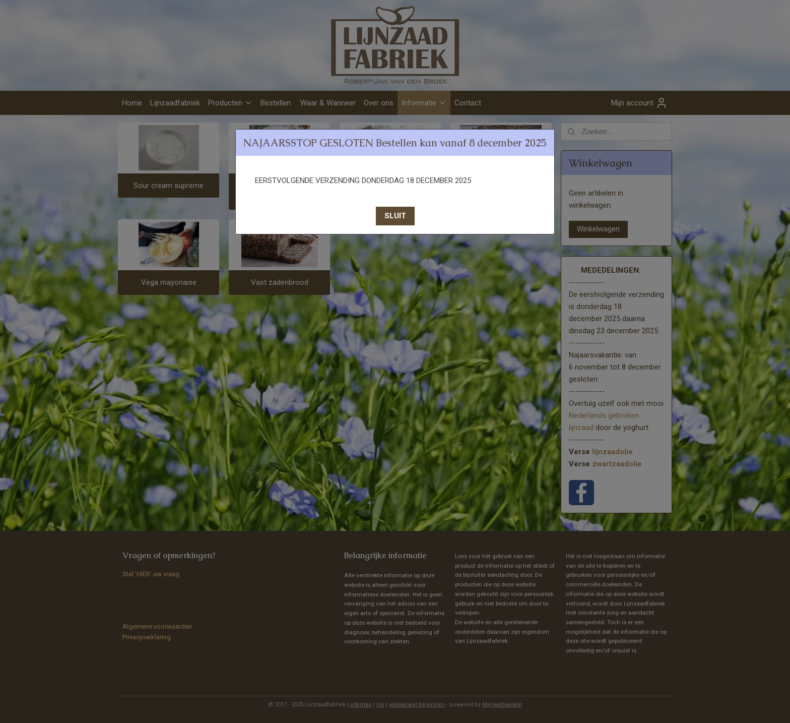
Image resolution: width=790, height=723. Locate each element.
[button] (395, 216)
